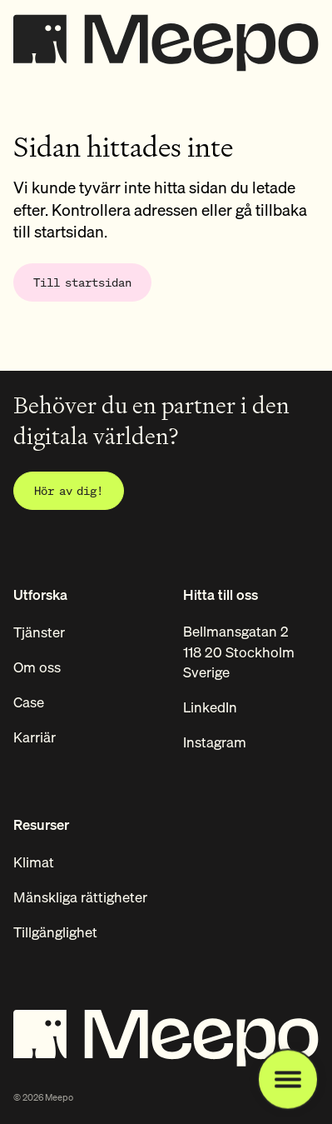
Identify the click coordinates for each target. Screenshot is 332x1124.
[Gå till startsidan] (82, 282)
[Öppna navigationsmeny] (288, 1080)
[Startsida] (166, 38)
